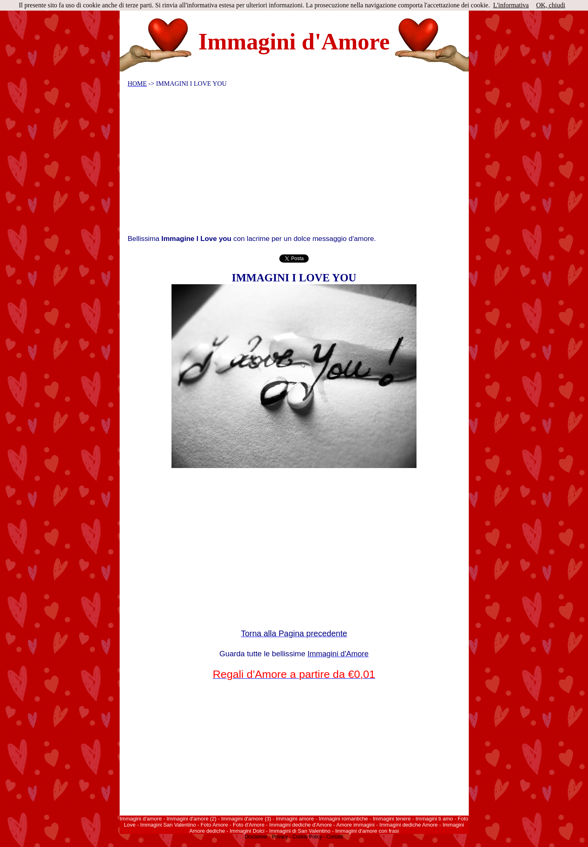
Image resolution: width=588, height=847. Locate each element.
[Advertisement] (288, 163)
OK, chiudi (550, 5)
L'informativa (511, 5)
